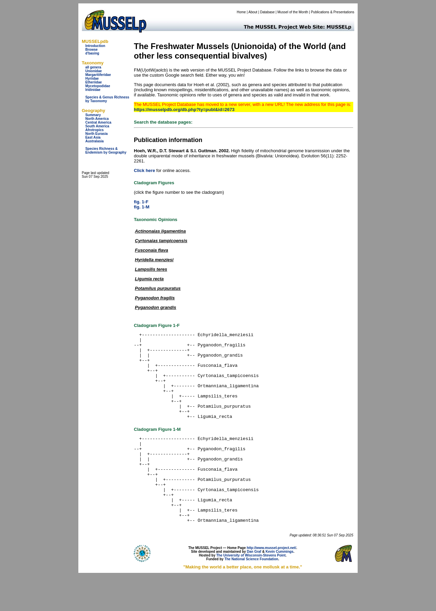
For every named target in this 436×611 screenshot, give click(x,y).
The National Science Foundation (251, 594)
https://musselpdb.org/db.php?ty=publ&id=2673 (184, 109)
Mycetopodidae (97, 86)
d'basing (92, 53)
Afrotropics (94, 130)
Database (267, 12)
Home (241, 12)
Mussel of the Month (293, 12)
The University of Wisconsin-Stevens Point (250, 590)
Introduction (95, 46)
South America (97, 126)
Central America (98, 122)
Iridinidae (92, 90)
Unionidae (93, 71)
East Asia (92, 137)
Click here (144, 170)
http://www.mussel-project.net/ (271, 582)
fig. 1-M (142, 206)
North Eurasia (96, 134)
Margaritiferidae (98, 75)
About (252, 12)
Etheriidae (93, 82)
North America (97, 119)
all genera (93, 67)
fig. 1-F (141, 201)
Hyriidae (91, 78)
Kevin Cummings (280, 586)
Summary (93, 115)
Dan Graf (254, 586)
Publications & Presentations (332, 12)
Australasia (94, 141)
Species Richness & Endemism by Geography (105, 150)
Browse (91, 49)
